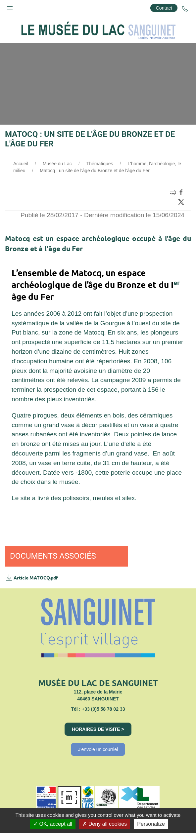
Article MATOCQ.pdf (31, 577)
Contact (164, 8)
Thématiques (99, 163)
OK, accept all (52, 824)
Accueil (20, 163)
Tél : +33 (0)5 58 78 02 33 (98, 709)
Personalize (151, 824)
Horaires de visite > (98, 729)
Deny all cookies (104, 824)
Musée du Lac (57, 163)
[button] (10, 7)
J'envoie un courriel (98, 749)
